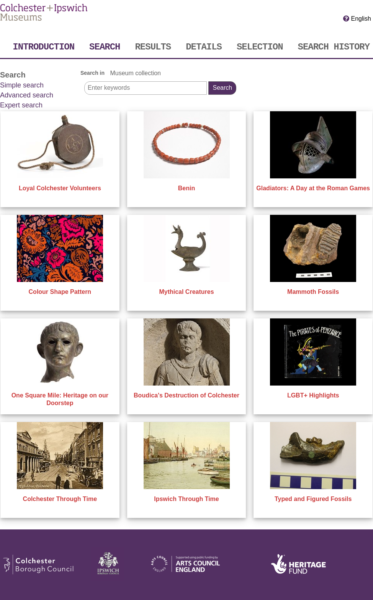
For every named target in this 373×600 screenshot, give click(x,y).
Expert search (21, 105)
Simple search (22, 85)
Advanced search (26, 95)
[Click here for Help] (346, 18)
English (361, 18)
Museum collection (135, 73)
